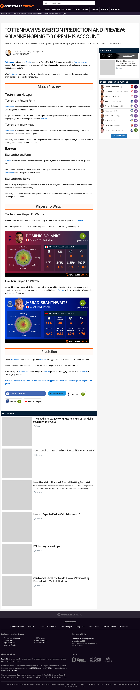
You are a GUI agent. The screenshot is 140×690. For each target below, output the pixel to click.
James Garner (110, 101)
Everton (29, 62)
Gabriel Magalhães (112, 87)
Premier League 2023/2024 (61, 313)
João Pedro (109, 116)
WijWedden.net (9, 642)
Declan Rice (109, 125)
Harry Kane (80, 626)
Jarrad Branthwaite (46, 302)
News (16, 13)
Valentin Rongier (66, 626)
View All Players (119, 135)
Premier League (80, 62)
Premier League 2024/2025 (61, 247)
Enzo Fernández (111, 130)
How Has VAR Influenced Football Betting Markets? (61, 482)
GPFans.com (40, 638)
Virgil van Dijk (109, 96)
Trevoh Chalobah (111, 106)
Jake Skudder (22, 54)
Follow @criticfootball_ (57, 393)
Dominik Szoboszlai (112, 91)
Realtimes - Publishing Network (83, 639)
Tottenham (9, 62)
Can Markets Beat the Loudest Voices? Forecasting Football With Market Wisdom (61, 579)
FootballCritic (5, 659)
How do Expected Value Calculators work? (56, 514)
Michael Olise (30, 626)
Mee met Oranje (10, 645)
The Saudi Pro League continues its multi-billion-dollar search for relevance (63, 420)
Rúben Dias (109, 111)
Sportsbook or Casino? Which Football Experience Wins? (64, 450)
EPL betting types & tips (46, 546)
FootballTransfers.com (12, 638)
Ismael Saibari (94, 626)
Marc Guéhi (109, 120)
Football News (127, 56)
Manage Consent (70, 622)
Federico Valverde (109, 626)
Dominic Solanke (43, 235)
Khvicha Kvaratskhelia (48, 626)
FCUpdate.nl (8, 640)
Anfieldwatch (40, 642)
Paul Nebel (124, 626)
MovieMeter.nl (41, 640)
